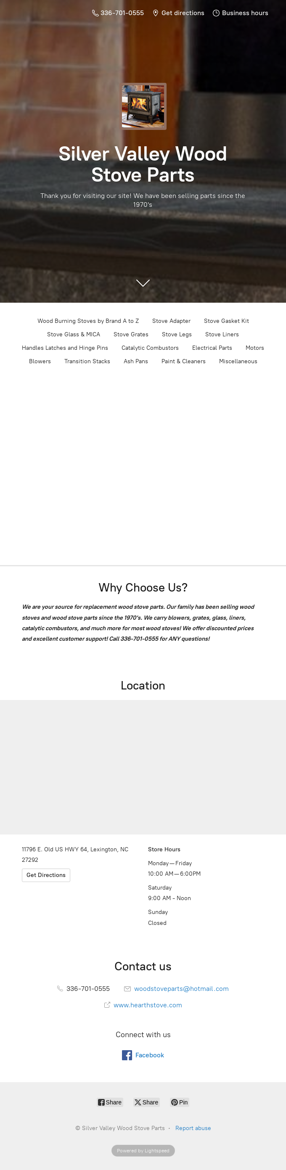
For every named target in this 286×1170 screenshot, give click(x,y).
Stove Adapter (171, 321)
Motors (255, 347)
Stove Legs (177, 334)
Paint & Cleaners (184, 361)
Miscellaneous (238, 361)
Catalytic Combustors (150, 347)
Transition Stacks (87, 361)
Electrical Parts (212, 347)
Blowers (40, 361)
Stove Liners (222, 334)
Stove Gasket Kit (226, 321)
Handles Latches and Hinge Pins (65, 347)
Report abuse (193, 1128)
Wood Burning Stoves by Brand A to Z (88, 321)
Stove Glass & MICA (73, 334)
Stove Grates (131, 334)
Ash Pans (136, 361)
